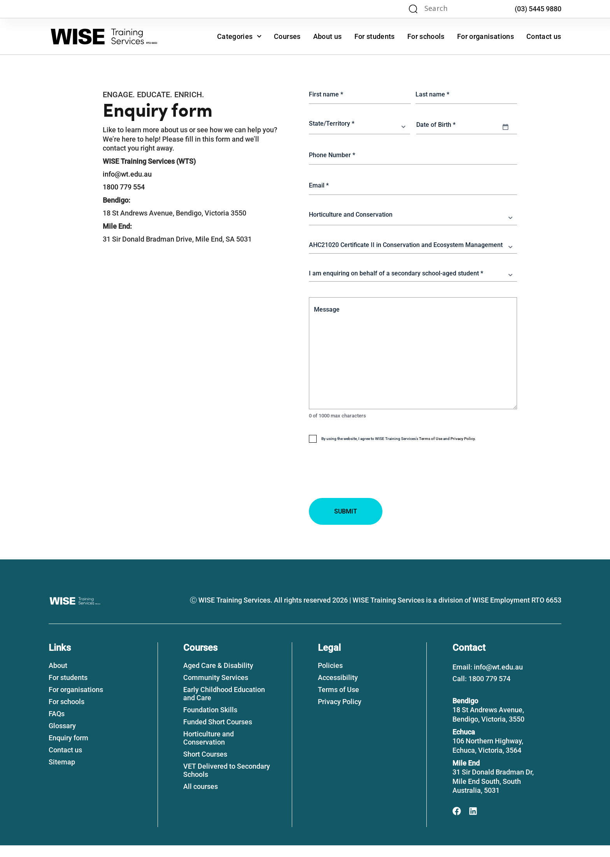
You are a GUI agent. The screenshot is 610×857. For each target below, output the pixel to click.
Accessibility (338, 689)
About (58, 677)
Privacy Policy (462, 449)
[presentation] (368, 498)
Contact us (543, 36)
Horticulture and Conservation (208, 749)
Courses (287, 36)
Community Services (215, 689)
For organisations (485, 36)
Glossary (62, 737)
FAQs (57, 725)
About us (327, 36)
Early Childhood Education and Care (224, 705)
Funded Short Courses (217, 733)
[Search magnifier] (413, 9)
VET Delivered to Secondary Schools (226, 782)
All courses (200, 798)
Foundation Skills (210, 721)
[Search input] (454, 9)
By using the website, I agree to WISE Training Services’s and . (398, 449)
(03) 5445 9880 (538, 9)
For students (374, 36)
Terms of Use (430, 449)
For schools (426, 36)
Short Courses (205, 766)
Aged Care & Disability (218, 677)
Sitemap (62, 773)
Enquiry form (68, 749)
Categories (239, 36)
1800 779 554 (124, 187)
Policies (330, 677)
